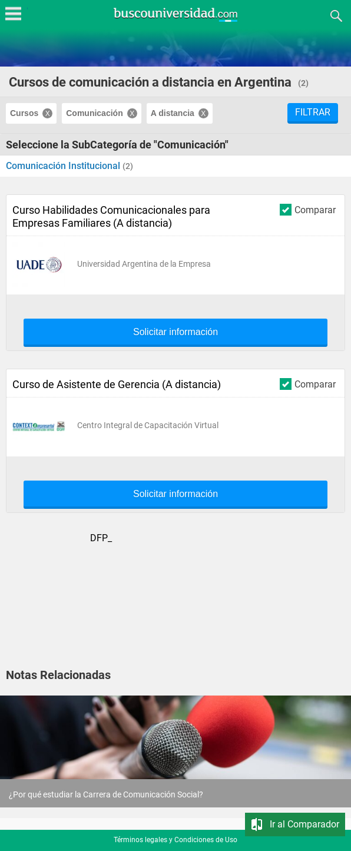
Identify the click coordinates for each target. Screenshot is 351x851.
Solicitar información (175, 332)
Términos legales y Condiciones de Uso (175, 840)
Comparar (308, 209)
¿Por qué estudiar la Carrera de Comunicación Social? (106, 794)
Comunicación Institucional (64, 165)
